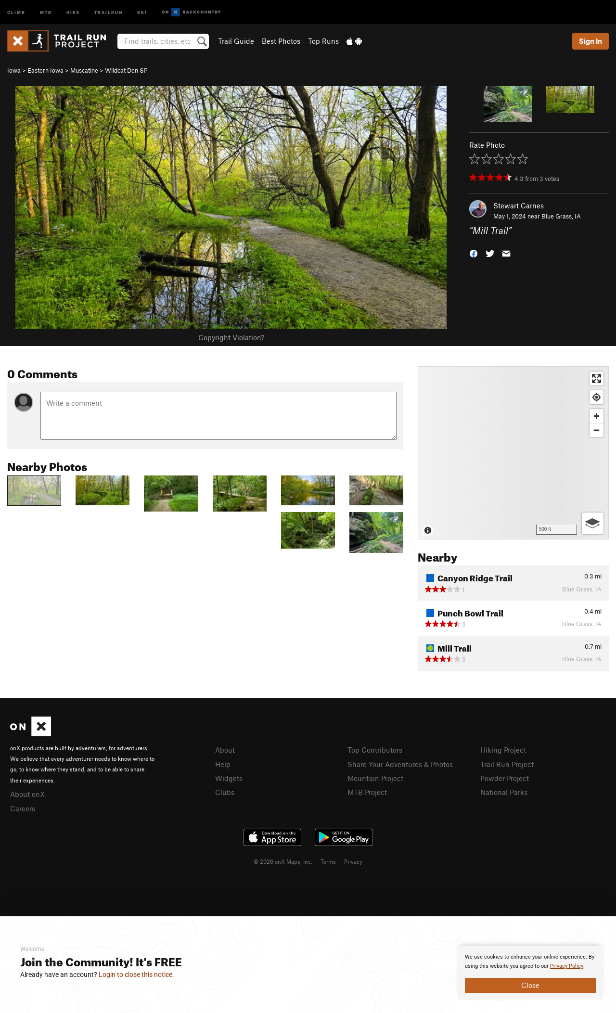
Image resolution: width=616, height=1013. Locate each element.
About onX (27, 794)
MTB (46, 12)
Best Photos (281, 41)
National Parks (503, 792)
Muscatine (84, 70)
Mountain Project (375, 778)
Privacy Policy (566, 966)
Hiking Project (503, 749)
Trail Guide (236, 41)
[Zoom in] (596, 416)
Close (530, 985)
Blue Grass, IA (561, 216)
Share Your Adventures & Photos (400, 764)
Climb (16, 12)
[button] (473, 252)
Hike (73, 12)
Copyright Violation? (231, 337)
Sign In (590, 41)
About (225, 749)
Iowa (14, 70)
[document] (530, 972)
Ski (142, 12)
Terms (328, 861)
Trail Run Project (507, 764)
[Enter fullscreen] (596, 378)
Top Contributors (374, 749)
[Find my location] (596, 397)
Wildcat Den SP (126, 70)
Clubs (224, 792)
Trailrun (108, 12)
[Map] (513, 453)
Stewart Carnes (518, 205)
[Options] (592, 523)
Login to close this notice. (136, 974)
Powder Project (504, 778)
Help (223, 764)
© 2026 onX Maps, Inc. (283, 861)
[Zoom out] (596, 430)
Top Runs (323, 41)
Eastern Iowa (45, 70)
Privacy (353, 861)
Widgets (229, 778)
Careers (22, 808)
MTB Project (367, 792)
